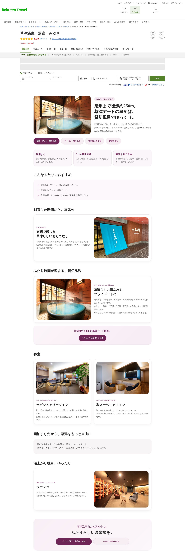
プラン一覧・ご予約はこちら (73, 541)
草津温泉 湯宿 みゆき (40, 33)
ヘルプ (119, 3)
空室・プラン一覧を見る (46, 141)
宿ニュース (37, 49)
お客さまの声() (111, 49)
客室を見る (113, 141)
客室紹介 (79, 55)
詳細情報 (125, 55)
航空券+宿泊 (132, 85)
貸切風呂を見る (94, 141)
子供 (103, 79)
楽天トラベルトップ (27, 27)
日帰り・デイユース (46, 73)
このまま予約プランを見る (92, 338)
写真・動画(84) (77, 49)
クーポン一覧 (128, 49)
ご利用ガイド (129, 3)
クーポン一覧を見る (72, 141)
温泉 (115, 55)
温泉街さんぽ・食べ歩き (98, 55)
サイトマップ (140, 3)
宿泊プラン (27, 73)
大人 (98, 79)
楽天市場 (165, 3)
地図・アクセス (93, 49)
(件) (43, 39)
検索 (157, 79)
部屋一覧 (63, 49)
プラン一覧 (51, 49)
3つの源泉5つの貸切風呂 (61, 55)
